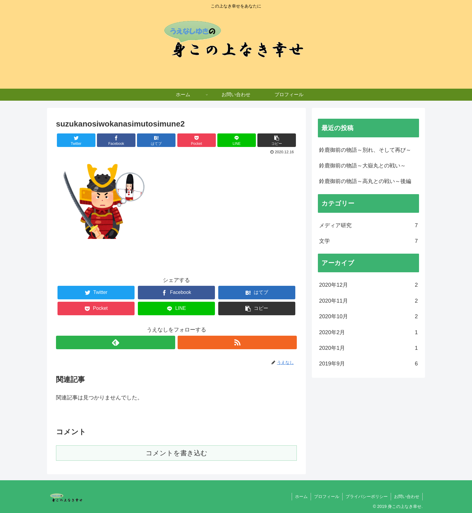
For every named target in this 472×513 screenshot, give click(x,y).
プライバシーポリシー (367, 496)
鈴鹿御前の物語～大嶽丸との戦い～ (362, 166)
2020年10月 (368, 316)
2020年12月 (368, 285)
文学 (368, 241)
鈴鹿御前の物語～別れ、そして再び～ (365, 150)
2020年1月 (368, 348)
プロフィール (326, 496)
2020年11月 (368, 301)
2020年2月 (368, 332)
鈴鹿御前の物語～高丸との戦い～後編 (365, 181)
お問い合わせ (406, 496)
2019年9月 (368, 363)
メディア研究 (368, 225)
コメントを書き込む (176, 453)
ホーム (301, 496)
